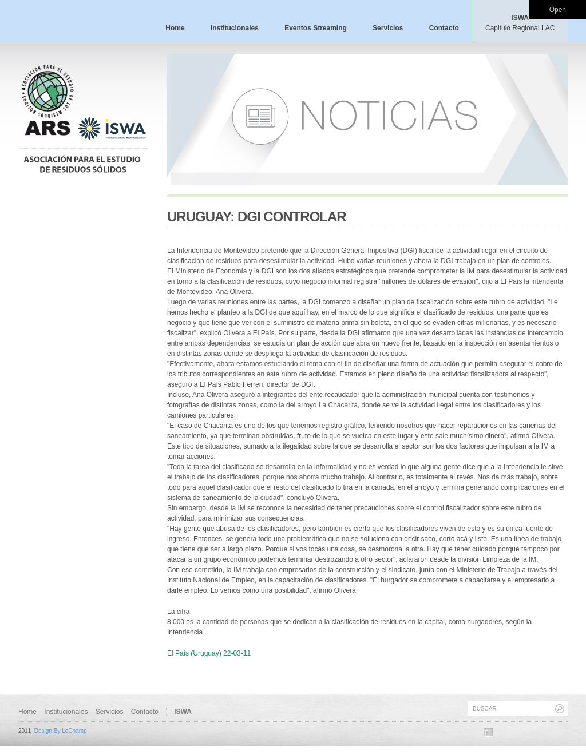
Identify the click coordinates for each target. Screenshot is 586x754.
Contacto (444, 28)
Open (557, 10)
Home (174, 28)
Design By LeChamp (60, 731)
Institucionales (235, 28)
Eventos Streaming (315, 28)
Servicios (388, 28)
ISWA (520, 23)
